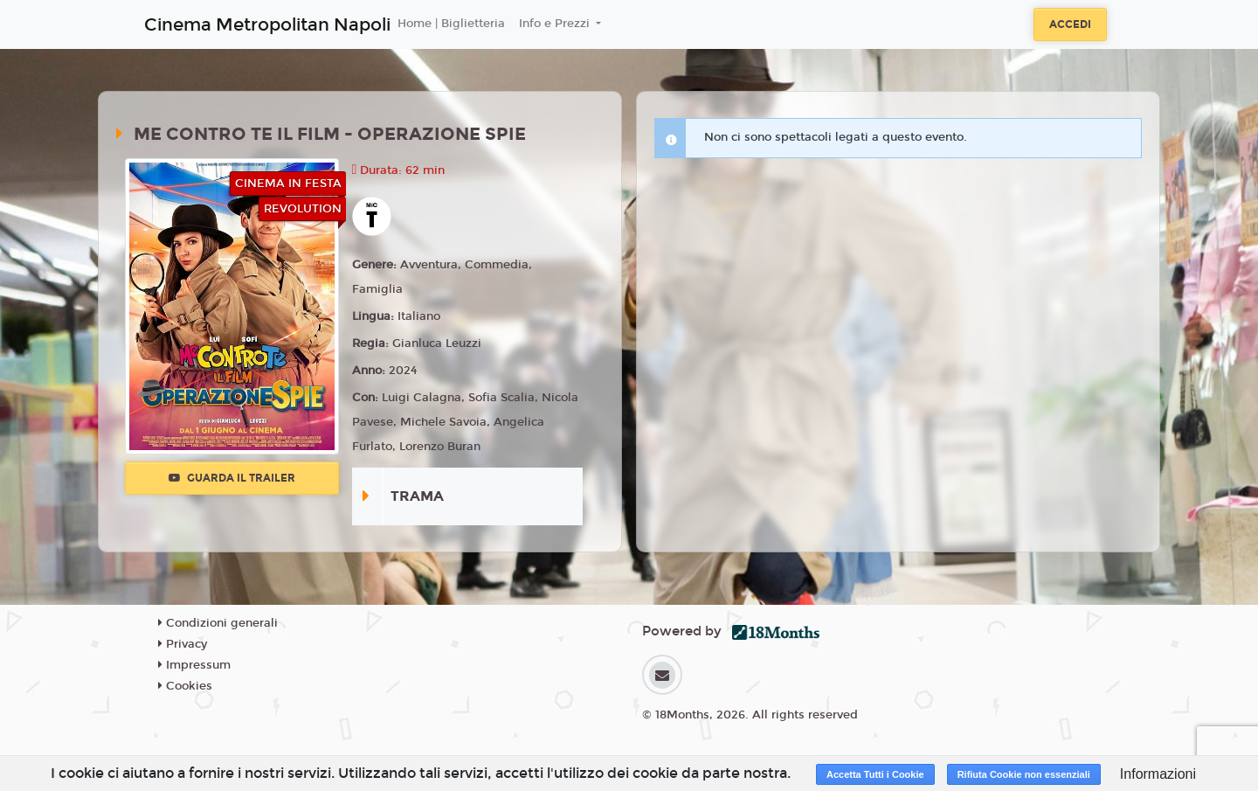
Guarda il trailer (232, 478)
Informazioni (1158, 774)
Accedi (1070, 24)
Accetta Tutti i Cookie (875, 774)
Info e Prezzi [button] (556, 24)
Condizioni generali (218, 623)
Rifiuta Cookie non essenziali (1023, 774)
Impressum (194, 665)
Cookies (185, 686)
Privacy (182, 644)
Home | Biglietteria (451, 24)
